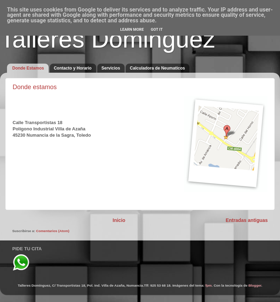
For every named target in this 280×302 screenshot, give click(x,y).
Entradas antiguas (247, 220)
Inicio (119, 220)
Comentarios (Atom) (52, 231)
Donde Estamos (28, 68)
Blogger (254, 285)
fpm (208, 285)
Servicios (111, 68)
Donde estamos (35, 87)
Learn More (132, 29)
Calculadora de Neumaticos (157, 68)
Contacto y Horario (73, 68)
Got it (157, 29)
